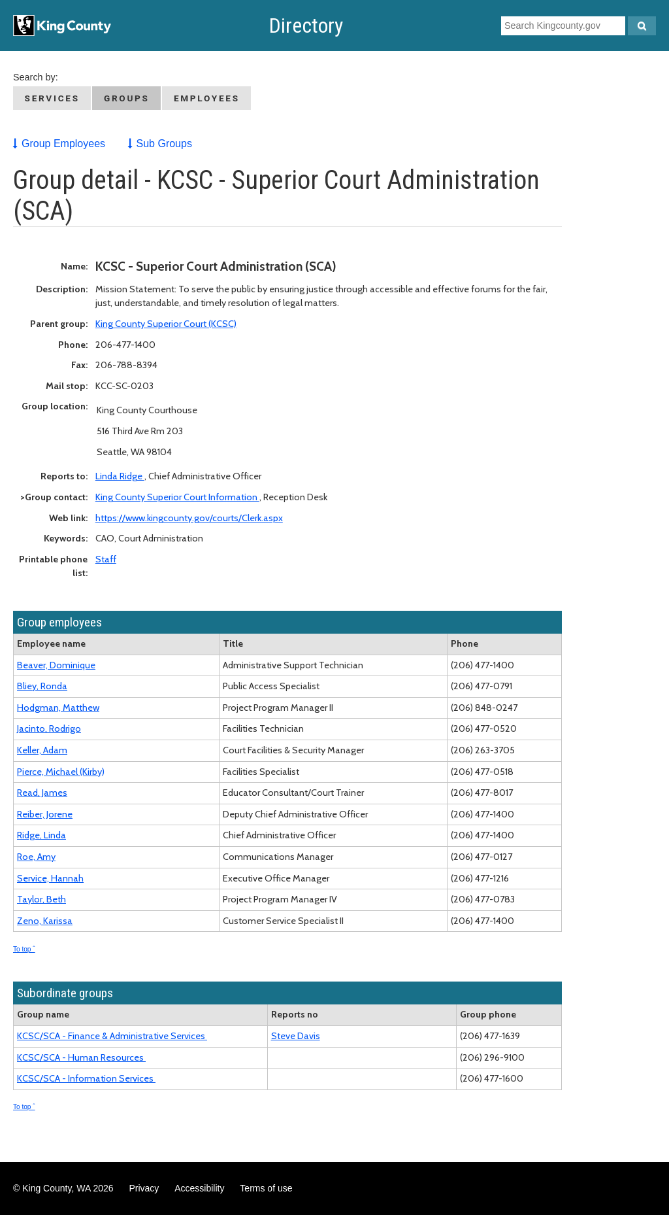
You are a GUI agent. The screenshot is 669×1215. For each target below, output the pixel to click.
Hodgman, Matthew (58, 707)
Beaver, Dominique (56, 665)
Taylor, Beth (41, 899)
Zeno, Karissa (45, 921)
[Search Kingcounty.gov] (642, 25)
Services (52, 98)
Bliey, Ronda (42, 686)
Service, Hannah (50, 878)
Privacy (144, 1188)
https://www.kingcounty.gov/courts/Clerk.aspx (189, 518)
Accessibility (199, 1188)
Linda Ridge (119, 476)
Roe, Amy (36, 857)
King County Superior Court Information (177, 497)
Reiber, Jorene (45, 814)
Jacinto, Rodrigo (49, 728)
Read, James (42, 792)
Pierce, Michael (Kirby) (61, 772)
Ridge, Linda (41, 835)
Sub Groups (164, 143)
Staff (105, 559)
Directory (306, 25)
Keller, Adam (42, 750)
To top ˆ (24, 949)
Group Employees (63, 143)
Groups (127, 98)
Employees (207, 98)
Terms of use (266, 1188)
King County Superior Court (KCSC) (166, 324)
